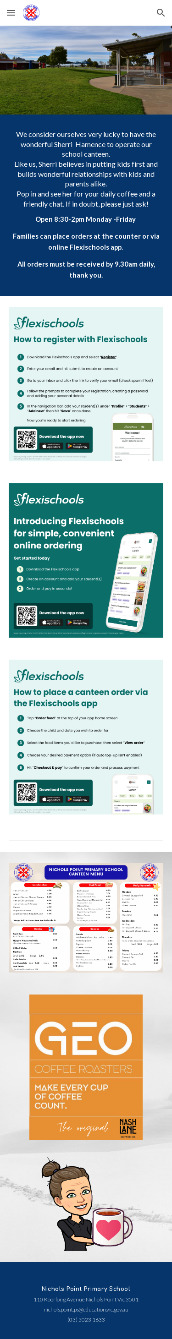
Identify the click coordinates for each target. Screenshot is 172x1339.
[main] (86, 205)
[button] (11, 12)
